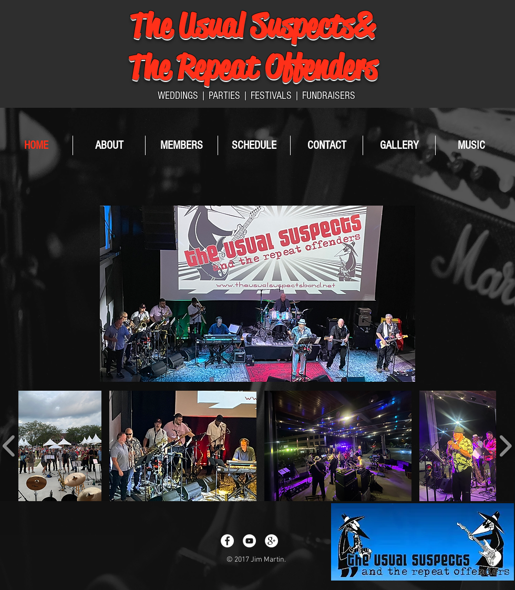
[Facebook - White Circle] (227, 540)
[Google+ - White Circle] (271, 540)
